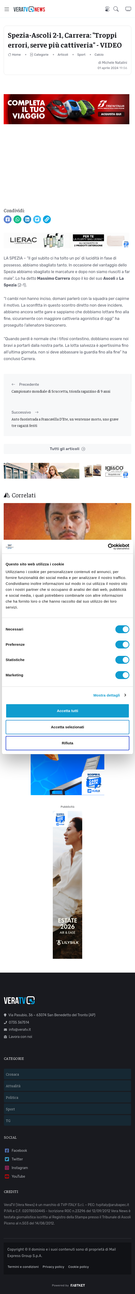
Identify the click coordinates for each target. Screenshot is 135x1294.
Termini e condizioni (23, 1267)
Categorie (39, 54)
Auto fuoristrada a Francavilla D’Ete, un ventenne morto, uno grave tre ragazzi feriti (65, 422)
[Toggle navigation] (7, 9)
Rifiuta (67, 743)
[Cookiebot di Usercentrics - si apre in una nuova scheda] (107, 546)
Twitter (13, 1159)
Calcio (99, 54)
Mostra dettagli (106, 695)
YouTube (14, 1176)
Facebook (15, 1150)
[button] (119, 9)
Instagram (16, 1168)
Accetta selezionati (67, 727)
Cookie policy (78, 1267)
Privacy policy (53, 1267)
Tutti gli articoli (67, 449)
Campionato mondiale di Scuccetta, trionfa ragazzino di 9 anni (61, 391)
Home (14, 54)
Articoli (63, 54)
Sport (81, 54)
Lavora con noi (18, 1037)
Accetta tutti (67, 711)
